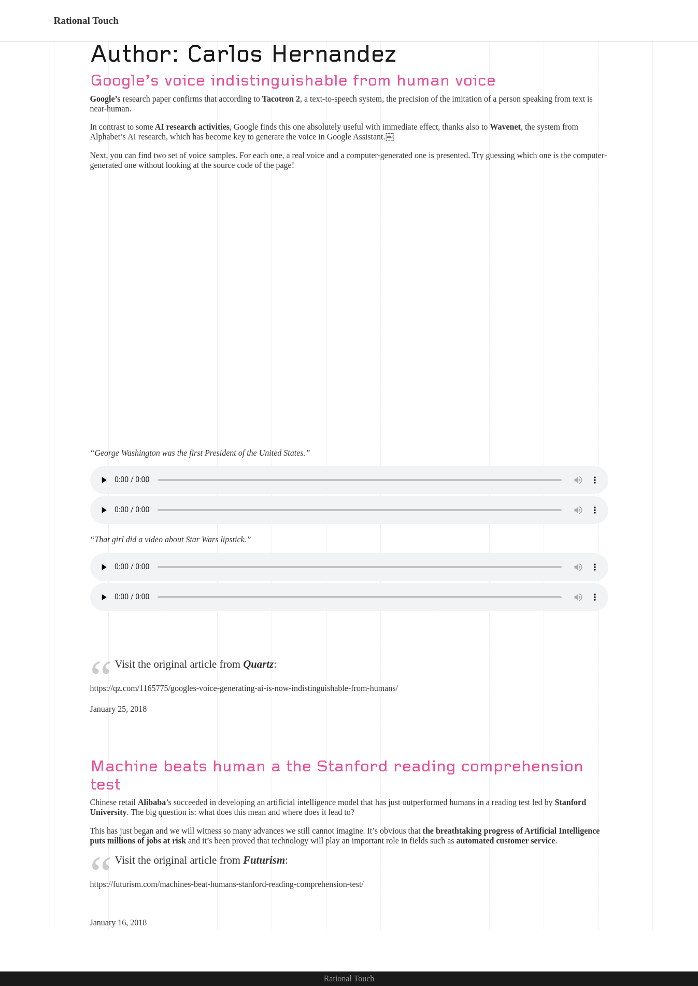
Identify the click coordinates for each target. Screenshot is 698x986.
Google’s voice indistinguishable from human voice (293, 81)
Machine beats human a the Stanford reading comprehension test (336, 776)
